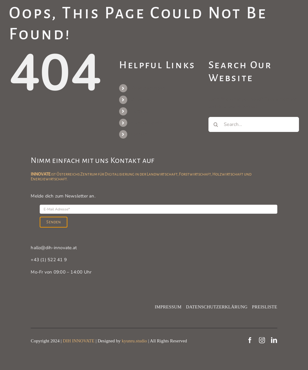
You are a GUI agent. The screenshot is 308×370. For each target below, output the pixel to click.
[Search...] (253, 124)
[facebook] (250, 340)
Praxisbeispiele (146, 123)
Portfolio (139, 111)
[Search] (215, 124)
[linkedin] (274, 340)
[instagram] (262, 340)
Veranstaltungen (148, 88)
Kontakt (139, 134)
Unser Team (143, 99)
